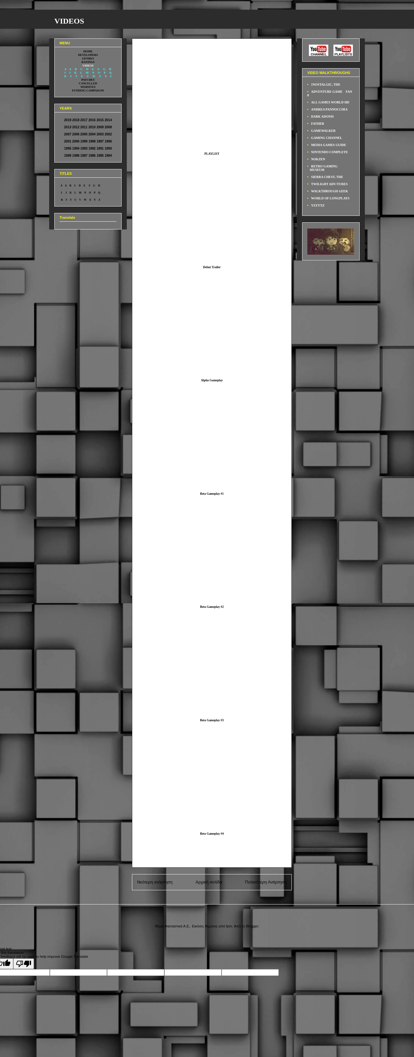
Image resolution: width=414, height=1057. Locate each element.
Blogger (252, 926)
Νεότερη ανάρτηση (154, 882)
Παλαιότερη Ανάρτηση (266, 882)
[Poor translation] (23, 963)
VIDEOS (69, 21)
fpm (229, 926)
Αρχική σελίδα (208, 882)
